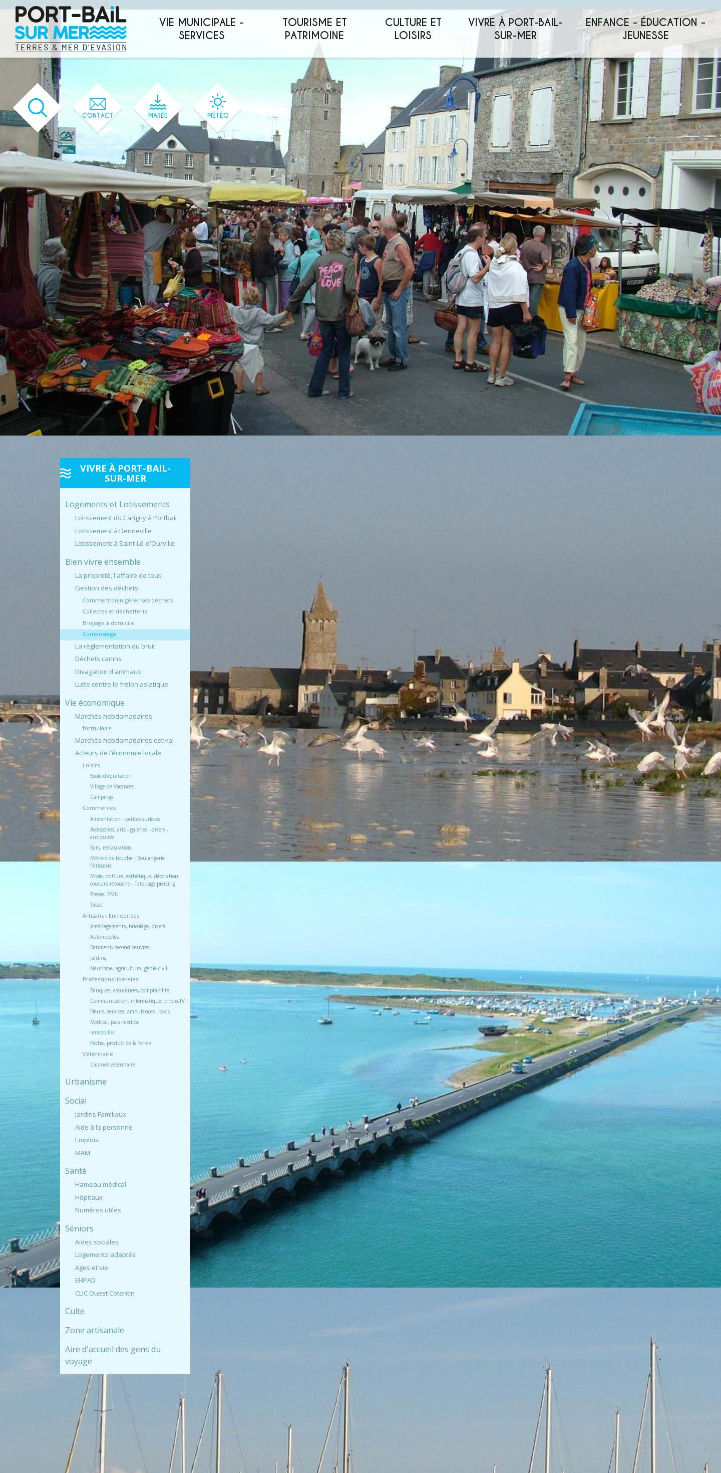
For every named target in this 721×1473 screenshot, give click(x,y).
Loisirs (91, 765)
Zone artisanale (94, 1330)
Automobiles (104, 936)
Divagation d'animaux (108, 671)
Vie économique (95, 702)
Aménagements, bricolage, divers (127, 926)
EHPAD (85, 1280)
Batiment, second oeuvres (119, 947)
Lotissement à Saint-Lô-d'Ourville (125, 543)
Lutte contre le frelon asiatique (121, 684)
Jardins (98, 957)
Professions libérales (110, 979)
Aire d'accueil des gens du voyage (113, 1355)
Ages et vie (91, 1267)
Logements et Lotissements (117, 504)
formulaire (97, 728)
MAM (82, 1152)
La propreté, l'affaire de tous (118, 575)
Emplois (87, 1139)
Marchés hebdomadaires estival (124, 740)
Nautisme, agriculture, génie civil (128, 968)
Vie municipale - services (201, 29)
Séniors (79, 1228)
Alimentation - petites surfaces (125, 818)
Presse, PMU (104, 894)
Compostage (99, 634)
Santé (76, 1170)
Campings (101, 796)
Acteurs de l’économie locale (118, 752)
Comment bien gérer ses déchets (128, 600)
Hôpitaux (89, 1197)
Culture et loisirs (413, 29)
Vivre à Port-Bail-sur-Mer (515, 29)
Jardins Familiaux (100, 1114)
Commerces (99, 807)
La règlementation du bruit (115, 646)
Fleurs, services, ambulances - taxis (130, 1011)
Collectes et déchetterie (115, 611)
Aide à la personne (104, 1127)
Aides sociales (97, 1241)
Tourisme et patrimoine (314, 29)
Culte (75, 1311)
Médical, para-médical (115, 1021)
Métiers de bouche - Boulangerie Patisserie (127, 862)
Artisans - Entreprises (111, 915)
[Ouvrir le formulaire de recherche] (38, 108)
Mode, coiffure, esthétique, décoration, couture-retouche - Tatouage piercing (135, 880)
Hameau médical (100, 1184)
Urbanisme (86, 1081)
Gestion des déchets (106, 587)
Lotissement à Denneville (113, 530)
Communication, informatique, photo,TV (137, 1000)
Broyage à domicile (108, 622)
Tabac (96, 904)
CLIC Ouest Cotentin (105, 1293)
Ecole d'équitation (111, 775)
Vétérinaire (98, 1054)
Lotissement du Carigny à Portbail (126, 517)
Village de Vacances (112, 786)
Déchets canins (98, 658)
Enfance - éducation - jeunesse (645, 29)
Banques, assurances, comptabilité (129, 990)
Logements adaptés (105, 1254)
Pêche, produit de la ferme (120, 1042)
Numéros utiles (98, 1209)
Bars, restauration (110, 847)
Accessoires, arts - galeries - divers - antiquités (129, 833)
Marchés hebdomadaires (113, 716)
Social (76, 1100)
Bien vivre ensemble (103, 561)
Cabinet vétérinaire (112, 1064)
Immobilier (102, 1032)
